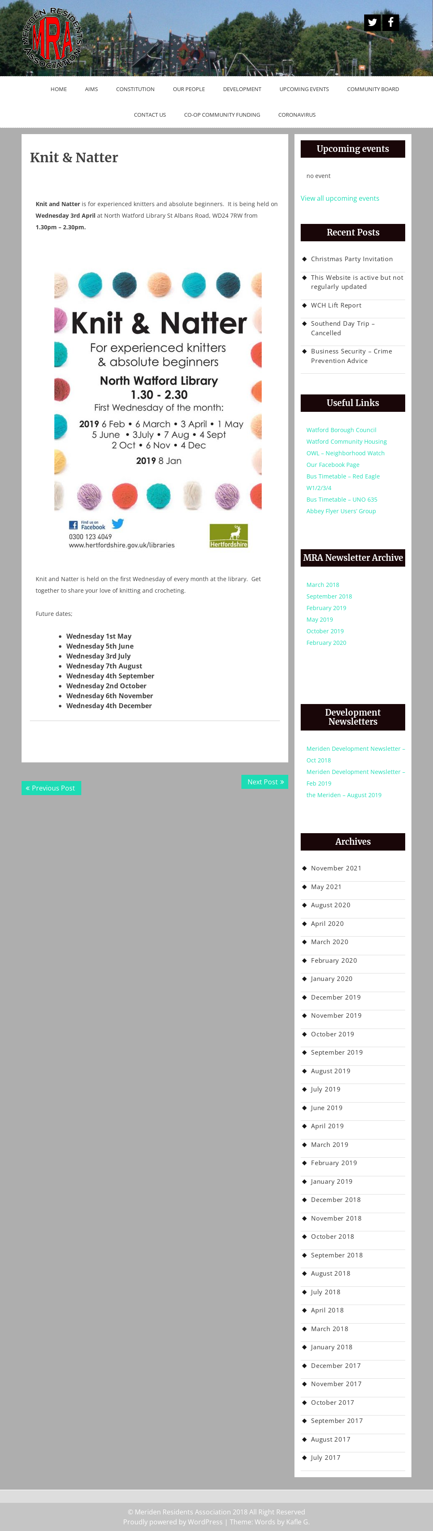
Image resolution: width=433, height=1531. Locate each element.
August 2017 (330, 1439)
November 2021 (336, 868)
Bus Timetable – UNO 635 (342, 499)
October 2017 (333, 1402)
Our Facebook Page (333, 465)
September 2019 (337, 1052)
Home (59, 89)
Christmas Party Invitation (352, 259)
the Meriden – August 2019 (344, 795)
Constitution (135, 89)
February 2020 (326, 643)
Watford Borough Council (342, 430)
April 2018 (327, 1310)
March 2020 (330, 941)
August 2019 (330, 1071)
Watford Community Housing (347, 441)
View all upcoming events (340, 198)
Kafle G (297, 1521)
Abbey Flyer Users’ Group (341, 511)
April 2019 (327, 1126)
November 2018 (336, 1218)
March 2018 (323, 585)
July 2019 (326, 1089)
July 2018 (326, 1292)
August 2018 (330, 1273)
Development (242, 89)
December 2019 (336, 997)
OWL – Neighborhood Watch (346, 453)
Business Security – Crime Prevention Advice (351, 356)
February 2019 (326, 608)
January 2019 (332, 1181)
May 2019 (320, 619)
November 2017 (336, 1384)
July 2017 (326, 1457)
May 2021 (326, 886)
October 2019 (325, 631)
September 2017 (337, 1420)
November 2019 (336, 1015)
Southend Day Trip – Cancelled (343, 328)
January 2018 (332, 1347)
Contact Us (150, 114)
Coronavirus (297, 114)
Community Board (373, 89)
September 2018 (329, 596)
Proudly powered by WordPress (173, 1521)
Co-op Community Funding (222, 114)
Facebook (390, 22)
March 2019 (330, 1144)
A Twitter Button (372, 22)
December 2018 (336, 1199)
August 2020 (330, 905)
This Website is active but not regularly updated (357, 282)
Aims (91, 89)
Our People (189, 89)
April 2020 (327, 923)
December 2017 (336, 1365)
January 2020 (332, 978)
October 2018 (333, 1236)
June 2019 (327, 1107)
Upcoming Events (304, 89)
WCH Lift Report (336, 305)
